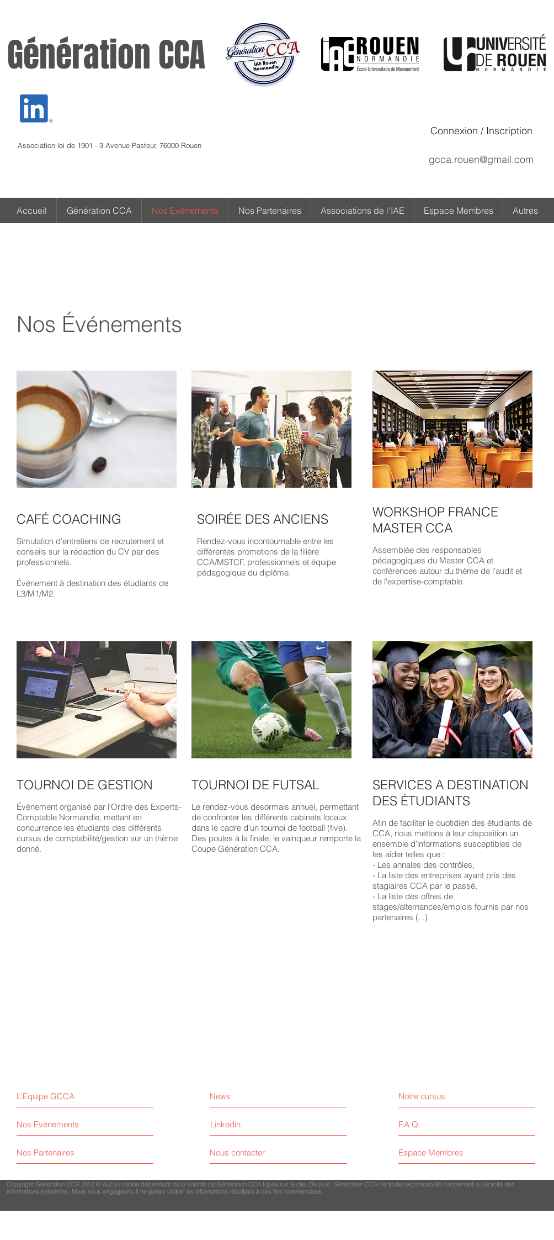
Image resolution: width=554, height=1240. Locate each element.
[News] (258, 1096)
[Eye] (36, 108)
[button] (525, 210)
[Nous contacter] (251, 1152)
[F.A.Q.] (446, 1124)
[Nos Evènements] (58, 1124)
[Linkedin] (225, 1124)
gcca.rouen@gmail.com (481, 159)
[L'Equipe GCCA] (64, 1096)
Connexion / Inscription (481, 130)
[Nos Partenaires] (58, 1152)
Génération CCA (106, 55)
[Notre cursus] (446, 1096)
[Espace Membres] (446, 1152)
